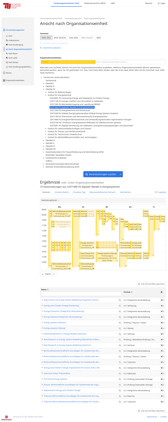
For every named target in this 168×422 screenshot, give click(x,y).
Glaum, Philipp (107, 260)
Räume (7, 73)
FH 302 (67, 216)
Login (161, 3)
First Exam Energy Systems (55, 379)
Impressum (152, 416)
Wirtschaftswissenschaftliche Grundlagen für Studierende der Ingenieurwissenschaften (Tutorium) (88, 362)
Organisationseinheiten (13, 80)
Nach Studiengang (14, 44)
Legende (160, 192)
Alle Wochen (125, 192)
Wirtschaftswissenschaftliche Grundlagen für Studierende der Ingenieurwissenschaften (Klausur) (87, 356)
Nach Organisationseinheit (19, 49)
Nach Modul (12, 62)
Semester (44, 33)
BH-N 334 (67, 269)
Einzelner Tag (79, 192)
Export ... (48, 274)
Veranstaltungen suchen (101, 174)
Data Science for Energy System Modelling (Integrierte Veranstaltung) (74, 300)
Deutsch (148, 3)
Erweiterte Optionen (50, 48)
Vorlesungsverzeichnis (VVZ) (66, 3)
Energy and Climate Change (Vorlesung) (61, 305)
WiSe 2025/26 (60, 37)
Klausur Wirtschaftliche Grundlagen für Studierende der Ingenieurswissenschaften (80, 384)
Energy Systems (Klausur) (55, 322)
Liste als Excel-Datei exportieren (151, 284)
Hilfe (113, 3)
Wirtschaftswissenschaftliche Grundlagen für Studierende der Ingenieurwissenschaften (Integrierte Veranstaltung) (95, 350)
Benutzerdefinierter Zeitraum (103, 192)
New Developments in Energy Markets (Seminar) (65, 334)
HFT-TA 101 (113, 258)
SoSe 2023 (46, 37)
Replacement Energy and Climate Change (62, 390)
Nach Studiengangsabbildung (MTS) (20, 67)
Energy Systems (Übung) (107, 253)
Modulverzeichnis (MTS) (95, 3)
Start (9, 36)
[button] (50, 266)
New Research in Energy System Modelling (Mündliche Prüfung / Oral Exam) (77, 339)
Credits (163, 416)
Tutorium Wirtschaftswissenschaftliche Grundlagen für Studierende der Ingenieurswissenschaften (87, 401)
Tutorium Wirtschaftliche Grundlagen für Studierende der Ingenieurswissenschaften (81, 396)
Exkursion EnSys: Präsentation (57, 373)
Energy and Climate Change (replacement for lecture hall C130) (72, 367)
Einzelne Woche (62, 192)
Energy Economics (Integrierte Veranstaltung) (64, 311)
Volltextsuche (12, 40)
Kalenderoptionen (49, 200)
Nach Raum (12, 53)
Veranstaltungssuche (13, 30)
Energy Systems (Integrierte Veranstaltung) (63, 317)
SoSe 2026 (73, 37)
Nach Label (11, 58)
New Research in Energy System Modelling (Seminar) (67, 345)
